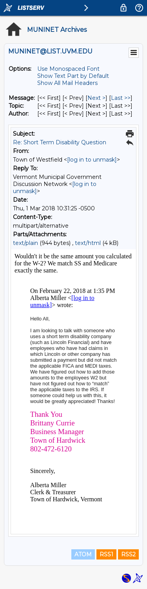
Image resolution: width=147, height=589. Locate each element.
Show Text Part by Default (73, 75)
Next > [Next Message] (96, 97)
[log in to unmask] (92, 159)
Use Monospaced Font (68, 68)
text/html (88, 243)
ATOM (83, 554)
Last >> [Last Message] (121, 97)
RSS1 (106, 554)
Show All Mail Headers (67, 83)
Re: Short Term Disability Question (59, 142)
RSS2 (128, 554)
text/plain (25, 243)
